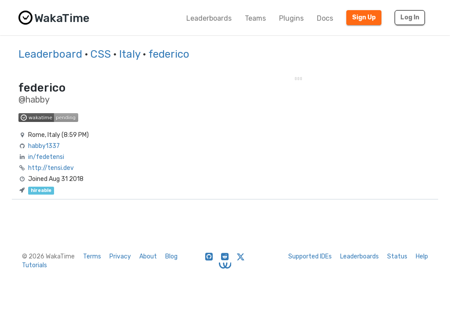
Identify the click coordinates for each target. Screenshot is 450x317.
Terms (92, 256)
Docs (325, 18)
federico (169, 54)
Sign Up (364, 17)
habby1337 (44, 146)
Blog (171, 256)
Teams (255, 18)
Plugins (291, 18)
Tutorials (34, 265)
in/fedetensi (46, 157)
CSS (101, 54)
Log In (409, 17)
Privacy (120, 256)
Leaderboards (209, 18)
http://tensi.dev (51, 168)
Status (397, 256)
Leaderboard (50, 54)
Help (422, 256)
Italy (129, 54)
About (148, 256)
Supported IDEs (310, 256)
